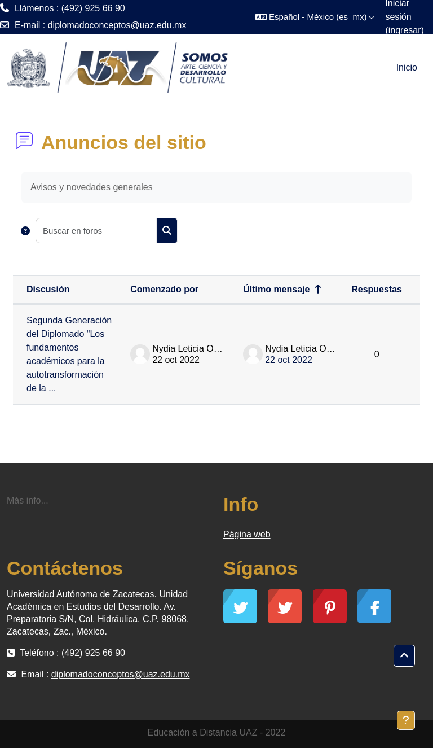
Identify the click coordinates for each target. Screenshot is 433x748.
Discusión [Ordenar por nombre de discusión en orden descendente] (47, 289)
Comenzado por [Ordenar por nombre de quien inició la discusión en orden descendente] (164, 289)
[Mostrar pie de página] (406, 720)
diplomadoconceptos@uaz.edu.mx (117, 25)
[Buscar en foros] (96, 230)
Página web (247, 534)
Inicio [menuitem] (406, 67)
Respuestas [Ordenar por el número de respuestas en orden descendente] (376, 289)
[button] (315, 17)
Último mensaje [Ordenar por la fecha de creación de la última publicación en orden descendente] (276, 289)
